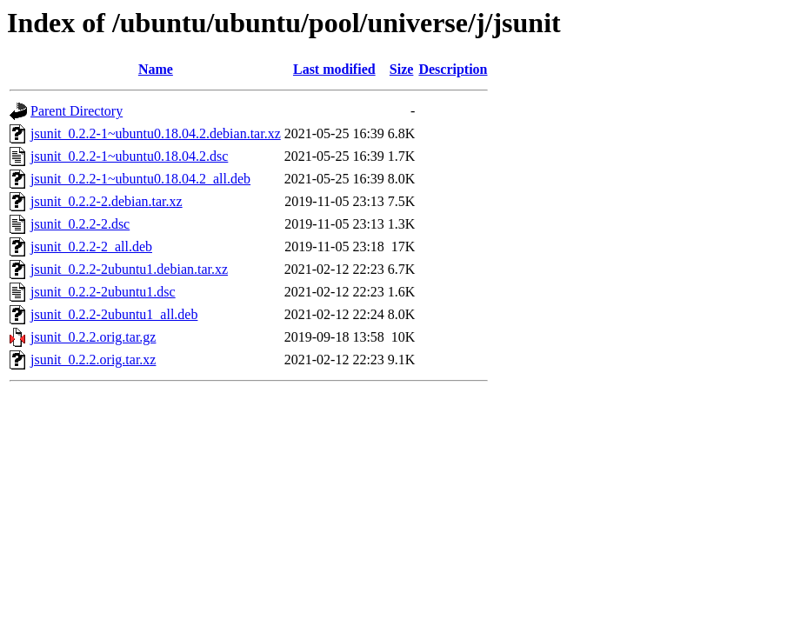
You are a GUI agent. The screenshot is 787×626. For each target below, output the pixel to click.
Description (452, 69)
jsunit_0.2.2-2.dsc (80, 223)
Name (155, 69)
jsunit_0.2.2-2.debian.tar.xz (106, 201)
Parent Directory (76, 110)
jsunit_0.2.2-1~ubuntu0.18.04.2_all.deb (140, 178)
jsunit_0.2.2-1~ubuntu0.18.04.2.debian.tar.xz (155, 133)
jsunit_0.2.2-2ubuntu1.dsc (103, 291)
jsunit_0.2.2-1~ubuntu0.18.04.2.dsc (129, 156)
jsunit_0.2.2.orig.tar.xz (93, 359)
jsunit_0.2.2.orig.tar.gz (93, 337)
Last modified (334, 69)
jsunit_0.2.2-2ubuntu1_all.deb (113, 314)
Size (402, 69)
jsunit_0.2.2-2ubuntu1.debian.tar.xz (129, 269)
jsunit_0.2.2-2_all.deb (91, 246)
